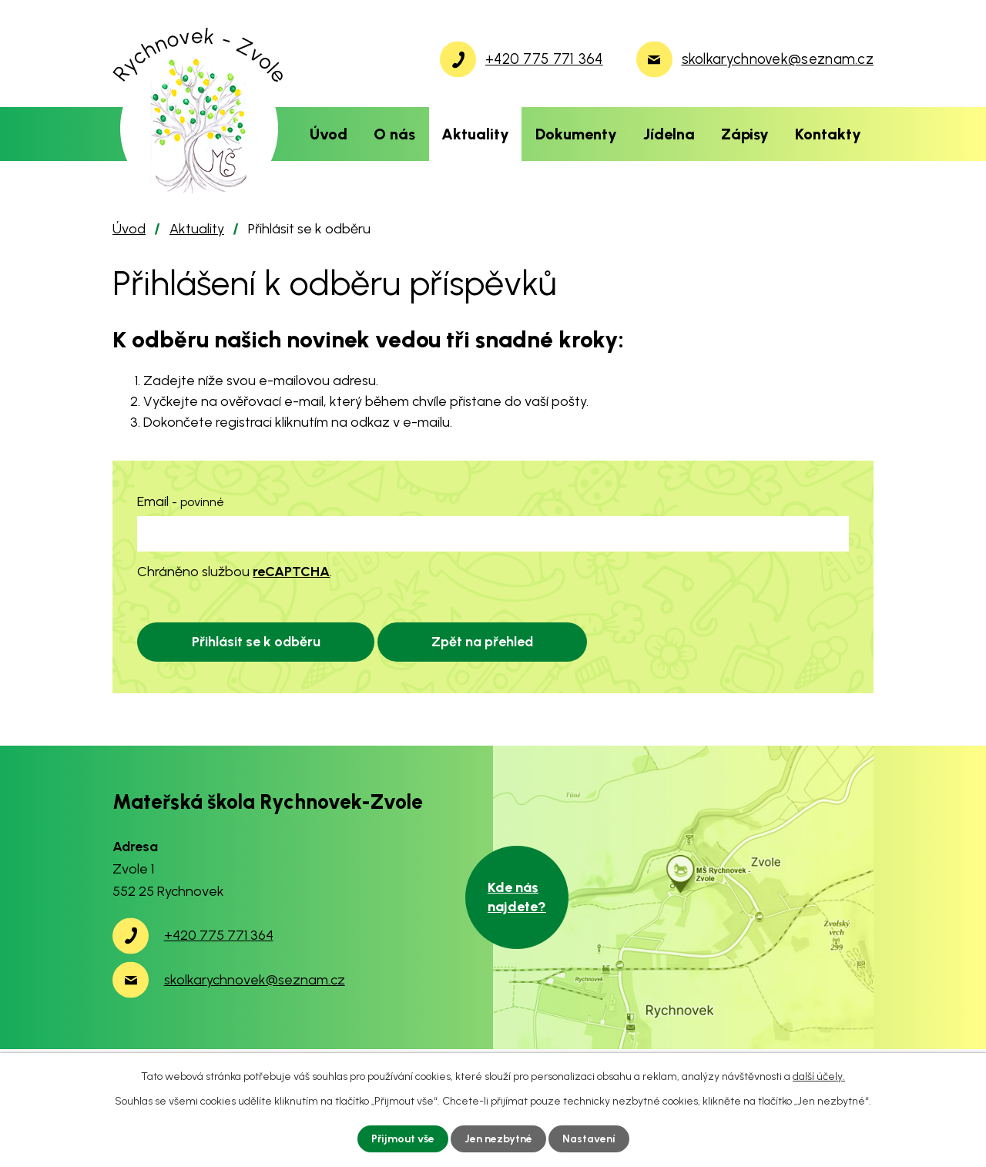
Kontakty (828, 134)
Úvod (328, 134)
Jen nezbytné (498, 1138)
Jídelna (669, 134)
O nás (394, 134)
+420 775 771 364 (218, 935)
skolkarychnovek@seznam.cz (254, 979)
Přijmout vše (402, 1138)
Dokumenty (576, 134)
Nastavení (588, 1138)
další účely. (819, 1076)
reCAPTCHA (291, 571)
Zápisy (745, 134)
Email (180, 501)
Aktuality (475, 134)
